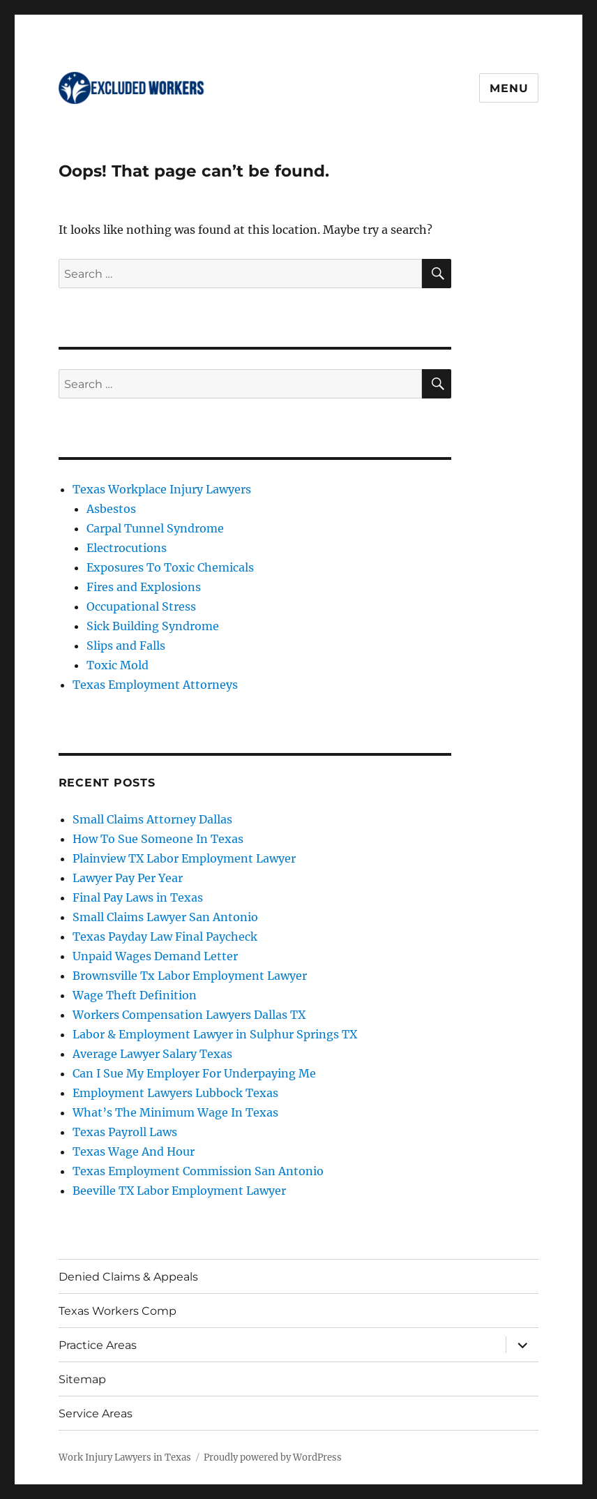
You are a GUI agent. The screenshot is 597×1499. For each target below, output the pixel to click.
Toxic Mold (117, 665)
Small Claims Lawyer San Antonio (165, 917)
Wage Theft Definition (135, 995)
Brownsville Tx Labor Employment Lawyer (190, 976)
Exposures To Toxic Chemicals (170, 567)
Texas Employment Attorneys (155, 685)
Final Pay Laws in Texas (138, 897)
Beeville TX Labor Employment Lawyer (179, 1191)
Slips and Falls (125, 645)
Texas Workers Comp (117, 1311)
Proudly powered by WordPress (273, 1457)
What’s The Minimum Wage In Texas (175, 1112)
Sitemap (82, 1379)
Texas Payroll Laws (125, 1132)
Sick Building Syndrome (152, 626)
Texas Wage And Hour (134, 1151)
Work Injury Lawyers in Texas (125, 1457)
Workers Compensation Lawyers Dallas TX (189, 1015)
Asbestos (111, 509)
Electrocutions (126, 548)
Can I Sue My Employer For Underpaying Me (194, 1073)
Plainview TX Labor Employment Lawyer (184, 858)
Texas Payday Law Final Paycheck (165, 937)
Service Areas (96, 1413)
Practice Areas (98, 1345)
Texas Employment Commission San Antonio (198, 1171)
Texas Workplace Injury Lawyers (162, 489)
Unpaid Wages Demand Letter (155, 956)
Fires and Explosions (143, 587)
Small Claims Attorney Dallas (152, 819)
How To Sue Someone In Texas (158, 839)
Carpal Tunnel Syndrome (155, 528)
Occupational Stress (141, 606)
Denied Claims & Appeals (128, 1276)
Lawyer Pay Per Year (128, 878)
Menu (509, 88)
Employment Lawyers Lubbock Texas (175, 1093)
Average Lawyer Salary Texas (152, 1054)
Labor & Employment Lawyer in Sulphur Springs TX (215, 1034)
